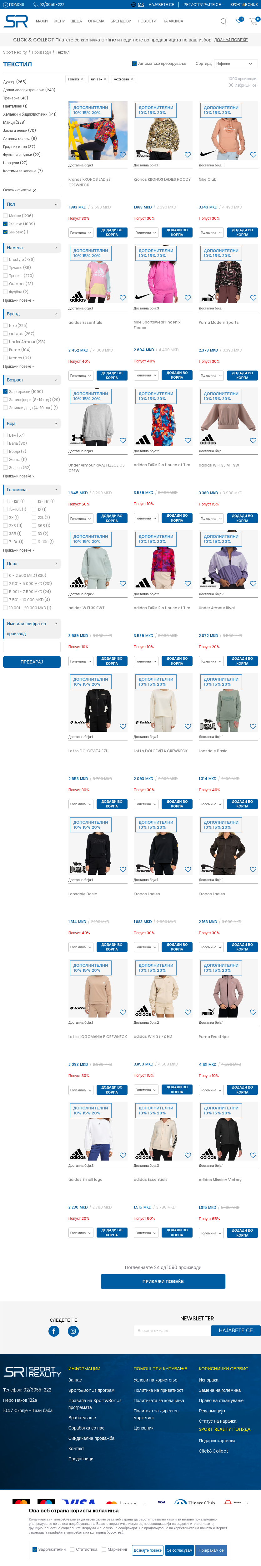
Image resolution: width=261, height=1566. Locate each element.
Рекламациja (212, 1411)
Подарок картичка (217, 1441)
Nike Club (208, 179)
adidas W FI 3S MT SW (219, 465)
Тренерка (15, 98)
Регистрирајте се (202, 4)
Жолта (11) (18, 459)
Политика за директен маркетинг (156, 1414)
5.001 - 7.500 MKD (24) (30, 591)
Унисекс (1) (18, 232)
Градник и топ (19, 146)
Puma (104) (20, 349)
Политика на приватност (158, 1390)
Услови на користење (156, 1380)
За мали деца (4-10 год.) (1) (33, 407)
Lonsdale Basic (213, 751)
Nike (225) (18, 325)
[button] (230, 23)
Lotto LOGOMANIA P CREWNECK (97, 1036)
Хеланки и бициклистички (30, 114)
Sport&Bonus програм (91, 1390)
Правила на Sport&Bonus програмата (95, 1403)
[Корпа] (253, 22)
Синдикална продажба (91, 1438)
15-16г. (17, 509)
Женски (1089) (22, 224)
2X (14, 517)
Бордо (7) (17, 451)
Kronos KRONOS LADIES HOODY (162, 179)
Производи (41, 52)
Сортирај (204, 63)
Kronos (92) (20, 358)
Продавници (80, 1459)
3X (43, 533)
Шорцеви (15, 162)
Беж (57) (17, 435)
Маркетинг (118, 1549)
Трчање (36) (20, 267)
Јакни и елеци (19, 130)
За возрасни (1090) (26, 391)
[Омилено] (238, 21)
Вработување (82, 1418)
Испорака (208, 1380)
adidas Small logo (85, 1179)
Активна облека (20, 138)
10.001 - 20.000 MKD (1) (30, 608)
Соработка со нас (86, 1428)
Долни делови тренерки (29, 90)
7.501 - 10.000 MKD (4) (29, 599)
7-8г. (16, 541)
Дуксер (15, 81)
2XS (16, 525)
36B (44, 525)
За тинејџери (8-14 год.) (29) (34, 399)
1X (42, 509)
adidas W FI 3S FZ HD (153, 1036)
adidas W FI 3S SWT (86, 608)
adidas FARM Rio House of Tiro (162, 464)
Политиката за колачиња (159, 1400)
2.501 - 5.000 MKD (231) (30, 583)
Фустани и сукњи (22, 154)
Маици (14, 122)
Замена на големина (220, 1390)
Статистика (86, 1549)
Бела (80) (18, 443)
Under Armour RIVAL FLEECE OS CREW (96, 467)
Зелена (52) (20, 467)
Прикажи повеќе (163, 1281)
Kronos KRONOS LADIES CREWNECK (89, 182)
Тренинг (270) (21, 275)
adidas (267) (21, 333)
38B (15, 533)
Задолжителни (52, 1549)
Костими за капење (23, 171)
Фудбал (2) (18, 292)
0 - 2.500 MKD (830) (27, 575)
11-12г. (17, 501)
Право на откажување (221, 1400)
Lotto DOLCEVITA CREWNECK (161, 751)
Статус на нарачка (217, 1421)
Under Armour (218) (27, 341)
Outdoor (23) (21, 283)
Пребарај (32, 662)
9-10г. (46, 541)
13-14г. (46, 501)
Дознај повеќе (186, 40)
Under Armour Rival (217, 608)
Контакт (76, 1448)
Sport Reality (15, 52)
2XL (44, 517)
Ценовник (143, 1428)
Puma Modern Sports (219, 322)
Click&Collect (213, 1451)
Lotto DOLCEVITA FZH (88, 751)
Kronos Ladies (147, 894)
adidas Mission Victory (220, 1179)
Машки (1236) (21, 215)
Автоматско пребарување (162, 63)
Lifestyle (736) (22, 259)
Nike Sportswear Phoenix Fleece (157, 324)
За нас (75, 1380)
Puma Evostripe (214, 1036)
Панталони (15, 106)
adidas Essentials (85, 322)
